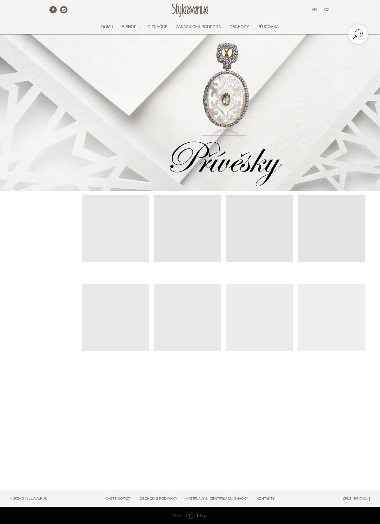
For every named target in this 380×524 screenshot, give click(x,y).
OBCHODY (239, 27)
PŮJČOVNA (268, 27)
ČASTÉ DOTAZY (118, 499)
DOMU (107, 27)
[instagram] (63, 9)
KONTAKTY (266, 499)
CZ (326, 10)
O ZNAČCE (157, 27)
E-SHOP (130, 27)
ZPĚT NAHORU (356, 498)
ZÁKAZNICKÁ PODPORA (198, 27)
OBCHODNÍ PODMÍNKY (158, 499)
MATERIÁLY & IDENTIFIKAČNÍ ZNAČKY (217, 499)
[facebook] (53, 9)
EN (314, 10)
